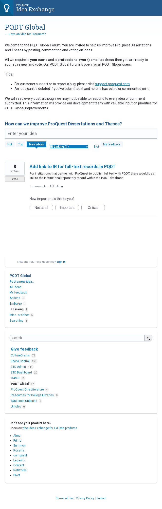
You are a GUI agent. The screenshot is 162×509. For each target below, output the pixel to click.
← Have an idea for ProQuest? (25, 34)
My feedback (111, 144)
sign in (61, 261)
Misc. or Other (19, 315)
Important (69, 208)
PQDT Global (20, 384)
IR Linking (56, 186)
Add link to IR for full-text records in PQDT (72, 166)
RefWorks (20, 470)
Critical (96, 208)
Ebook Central (20, 361)
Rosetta (18, 450)
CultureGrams (21, 355)
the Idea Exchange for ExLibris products (50, 428)
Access (15, 298)
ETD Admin (19, 367)
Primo (17, 440)
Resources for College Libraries (32, 395)
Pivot (16, 475)
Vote (15, 179)
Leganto (18, 460)
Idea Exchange (35, 9)
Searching (16, 320)
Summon (19, 445)
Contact (101, 498)
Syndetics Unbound (24, 401)
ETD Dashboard (22, 372)
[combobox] (78, 338)
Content (18, 465)
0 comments (38, 186)
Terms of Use (65, 498)
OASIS (15, 378)
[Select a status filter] (95, 147)
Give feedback (24, 349)
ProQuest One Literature (28, 389)
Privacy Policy (85, 498)
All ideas (15, 287)
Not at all (44, 208)
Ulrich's (16, 406)
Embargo (16, 303)
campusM (20, 455)
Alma (16, 435)
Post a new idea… (22, 281)
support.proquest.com (112, 84)
